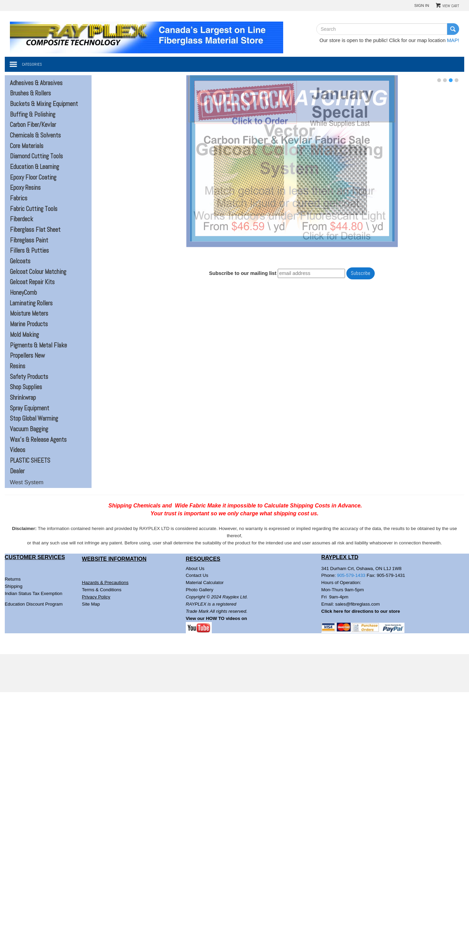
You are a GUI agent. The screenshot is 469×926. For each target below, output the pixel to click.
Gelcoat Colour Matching (38, 272)
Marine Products (29, 324)
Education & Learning (34, 167)
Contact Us (197, 575)
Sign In (421, 5)
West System (27, 482)
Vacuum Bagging (29, 429)
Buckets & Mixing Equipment (44, 104)
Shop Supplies (26, 387)
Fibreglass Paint (29, 240)
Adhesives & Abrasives (36, 83)
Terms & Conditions (102, 589)
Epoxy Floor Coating (33, 177)
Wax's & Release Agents (38, 440)
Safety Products (29, 377)
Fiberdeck (21, 219)
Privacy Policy (96, 596)
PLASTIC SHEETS (30, 461)
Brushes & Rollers (30, 93)
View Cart (450, 5)
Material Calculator (205, 582)
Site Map (91, 604)
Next (457, 163)
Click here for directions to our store (360, 611)
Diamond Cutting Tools (36, 156)
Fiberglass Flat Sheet (35, 230)
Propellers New (27, 356)
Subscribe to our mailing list (242, 273)
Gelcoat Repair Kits (32, 282)
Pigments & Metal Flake (38, 345)
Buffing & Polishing (32, 114)
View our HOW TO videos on (217, 618)
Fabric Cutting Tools (33, 209)
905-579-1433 (351, 575)
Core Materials (26, 146)
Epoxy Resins (25, 188)
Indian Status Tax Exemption (34, 593)
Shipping (14, 586)
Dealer (17, 471)
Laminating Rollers (31, 303)
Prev (126, 163)
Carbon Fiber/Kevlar (33, 125)
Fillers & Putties (29, 251)
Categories (32, 64)
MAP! (453, 40)
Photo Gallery (199, 589)
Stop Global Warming (34, 418)
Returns (13, 579)
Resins (17, 366)
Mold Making (24, 335)
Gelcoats (20, 261)
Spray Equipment (29, 408)
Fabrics (18, 198)
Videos (17, 450)
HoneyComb (23, 293)
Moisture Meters (29, 313)
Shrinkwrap (23, 398)
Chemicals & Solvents (35, 135)
